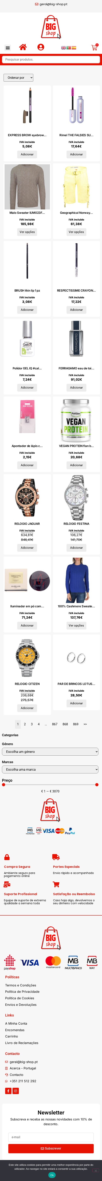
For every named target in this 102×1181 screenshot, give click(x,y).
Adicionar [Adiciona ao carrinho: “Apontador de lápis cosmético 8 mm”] (27, 465)
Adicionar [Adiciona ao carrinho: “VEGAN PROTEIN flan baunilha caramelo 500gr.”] (76, 465)
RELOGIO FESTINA (76, 524)
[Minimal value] (50, 784)
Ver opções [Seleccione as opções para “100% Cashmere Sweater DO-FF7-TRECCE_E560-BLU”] (76, 625)
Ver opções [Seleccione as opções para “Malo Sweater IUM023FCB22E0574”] (27, 232)
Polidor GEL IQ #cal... (27, 368)
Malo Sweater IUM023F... (27, 213)
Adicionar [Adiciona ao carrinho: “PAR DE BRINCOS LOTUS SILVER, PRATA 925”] (76, 703)
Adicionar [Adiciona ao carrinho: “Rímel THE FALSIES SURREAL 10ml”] (76, 154)
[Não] (95, 1170)
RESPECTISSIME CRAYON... (76, 290)
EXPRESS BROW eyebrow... (27, 135)
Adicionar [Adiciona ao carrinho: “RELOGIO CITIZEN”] (27, 708)
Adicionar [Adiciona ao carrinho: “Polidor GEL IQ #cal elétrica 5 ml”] (27, 387)
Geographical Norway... (76, 213)
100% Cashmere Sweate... (76, 606)
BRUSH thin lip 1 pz (27, 290)
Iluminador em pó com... (27, 606)
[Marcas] (50, 769)
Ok (52, 1175)
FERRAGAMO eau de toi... (76, 368)
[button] (7, 48)
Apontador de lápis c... (27, 446)
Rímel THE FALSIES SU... (76, 135)
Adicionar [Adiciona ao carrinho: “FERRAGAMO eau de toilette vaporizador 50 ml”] (76, 387)
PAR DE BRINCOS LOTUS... (76, 684)
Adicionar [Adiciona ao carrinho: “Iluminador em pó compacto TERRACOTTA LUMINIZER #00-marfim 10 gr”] (27, 625)
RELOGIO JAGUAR (27, 524)
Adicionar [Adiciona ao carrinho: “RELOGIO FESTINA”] (76, 548)
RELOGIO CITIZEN (27, 684)
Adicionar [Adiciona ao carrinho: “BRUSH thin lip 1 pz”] (27, 310)
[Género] (50, 752)
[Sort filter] (18, 78)
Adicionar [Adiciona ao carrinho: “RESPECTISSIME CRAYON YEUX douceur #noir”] (76, 310)
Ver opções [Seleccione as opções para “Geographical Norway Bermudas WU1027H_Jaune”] (76, 232)
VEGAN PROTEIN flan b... (76, 446)
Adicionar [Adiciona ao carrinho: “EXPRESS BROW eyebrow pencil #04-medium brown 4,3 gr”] (27, 154)
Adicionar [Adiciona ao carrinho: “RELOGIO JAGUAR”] (27, 548)
